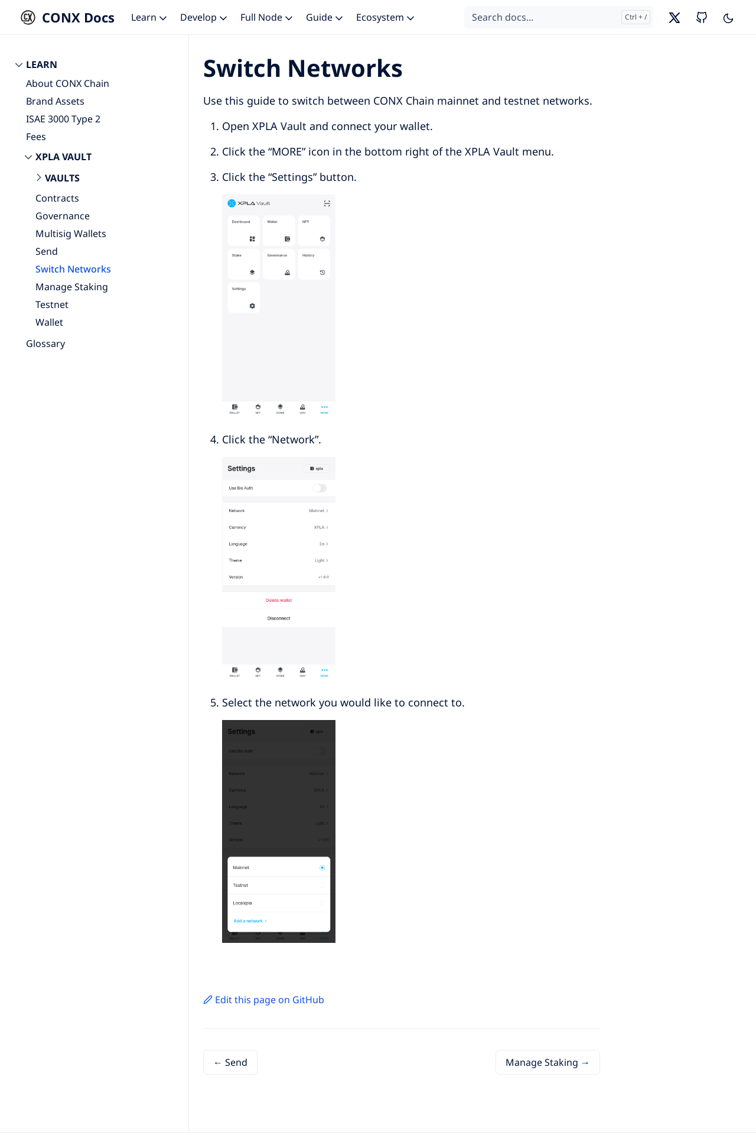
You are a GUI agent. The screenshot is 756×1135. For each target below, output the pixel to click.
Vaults (62, 177)
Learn (41, 64)
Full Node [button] (267, 17)
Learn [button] (150, 17)
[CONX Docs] (64, 17)
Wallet (49, 322)
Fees (36, 136)
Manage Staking (71, 286)
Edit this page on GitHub (263, 999)
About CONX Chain (67, 83)
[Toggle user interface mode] (728, 17)
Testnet (52, 304)
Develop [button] (204, 17)
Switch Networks (73, 268)
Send (46, 251)
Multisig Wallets (70, 233)
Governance (62, 215)
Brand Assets (55, 101)
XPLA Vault (63, 156)
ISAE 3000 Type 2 (63, 118)
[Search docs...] (558, 17)
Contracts (57, 198)
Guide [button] (325, 17)
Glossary (45, 343)
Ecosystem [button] (386, 17)
